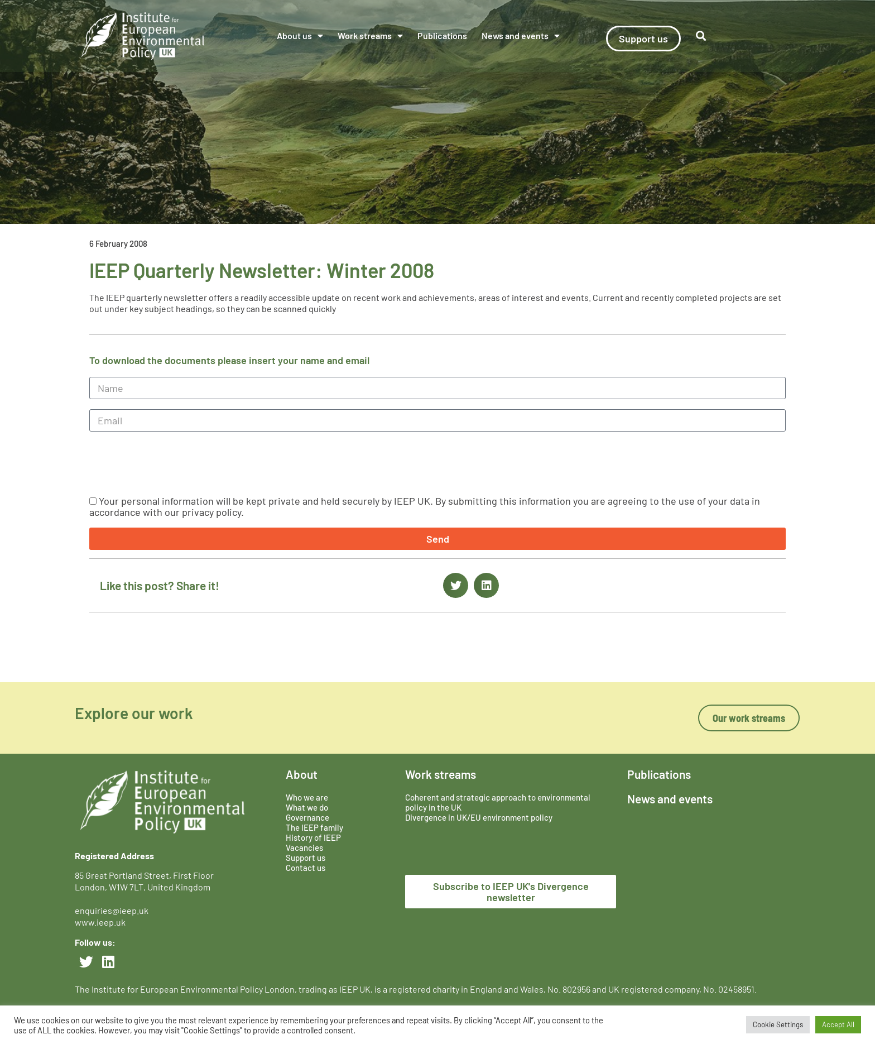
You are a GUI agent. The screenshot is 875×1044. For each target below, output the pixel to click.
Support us (305, 858)
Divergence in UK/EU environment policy (478, 817)
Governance (307, 817)
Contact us (305, 868)
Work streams (370, 36)
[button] (701, 36)
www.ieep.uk (100, 922)
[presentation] (174, 463)
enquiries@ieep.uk (113, 910)
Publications (442, 35)
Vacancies (304, 847)
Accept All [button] (838, 1024)
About (302, 774)
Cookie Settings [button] (778, 1024)
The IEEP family (314, 827)
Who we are (307, 797)
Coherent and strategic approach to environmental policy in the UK (497, 802)
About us (300, 36)
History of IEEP (313, 837)
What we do (307, 807)
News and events (521, 36)
